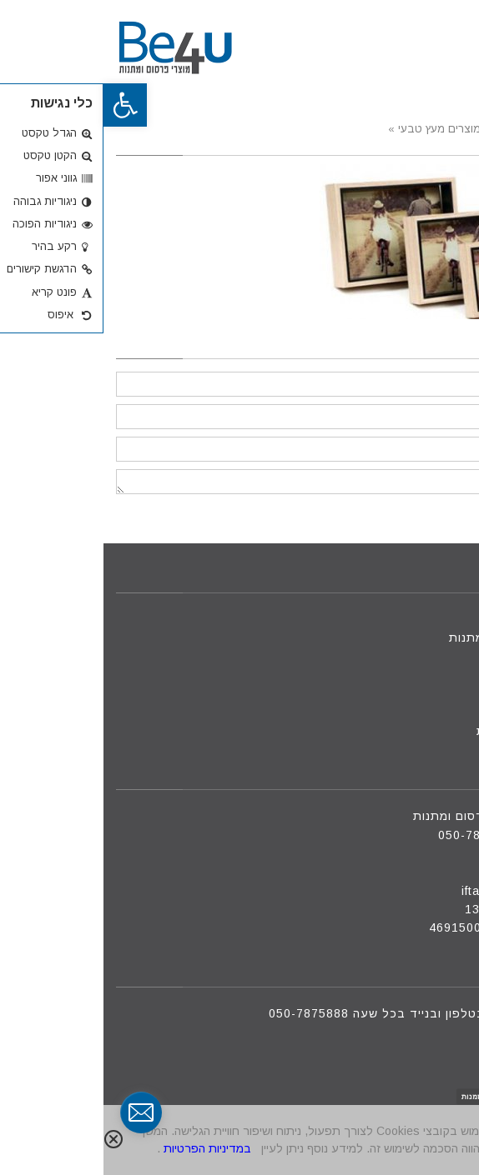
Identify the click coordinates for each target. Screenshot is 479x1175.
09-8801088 (415, 853)
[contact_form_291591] (37, 1112)
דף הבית (434, 619)
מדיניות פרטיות (415, 731)
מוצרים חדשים (418, 655)
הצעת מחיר (426, 712)
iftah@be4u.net (404, 891)
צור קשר (434, 693)
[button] (21, 105)
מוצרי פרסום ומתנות (401, 637)
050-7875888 (375, 835)
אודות (442, 675)
